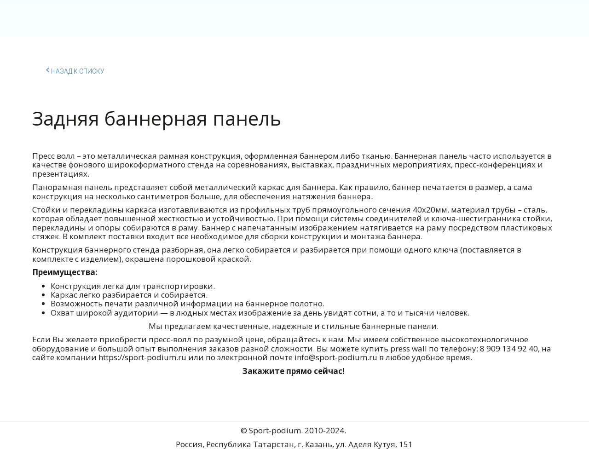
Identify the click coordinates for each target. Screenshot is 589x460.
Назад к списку (75, 70)
